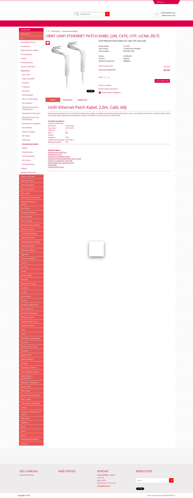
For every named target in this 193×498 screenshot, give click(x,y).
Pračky (23, 271)
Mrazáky (24, 279)
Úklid (23, 330)
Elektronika (25, 34)
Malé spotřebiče (27, 181)
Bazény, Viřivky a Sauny (30, 225)
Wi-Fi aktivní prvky (28, 156)
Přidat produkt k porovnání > (108, 89)
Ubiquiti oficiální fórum (56, 167)
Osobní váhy (26, 387)
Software (24, 168)
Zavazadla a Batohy (28, 367)
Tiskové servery (27, 152)
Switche (24, 148)
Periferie (24, 58)
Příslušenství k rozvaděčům (31, 124)
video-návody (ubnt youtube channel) (61, 163)
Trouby (24, 292)
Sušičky (24, 300)
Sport (23, 431)
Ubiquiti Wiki (52, 165)
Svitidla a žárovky (28, 246)
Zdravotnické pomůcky (30, 395)
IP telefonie (26, 87)
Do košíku (161, 81)
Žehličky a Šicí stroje (29, 346)
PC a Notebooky (26, 54)
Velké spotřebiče (27, 185)
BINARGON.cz (170, 495)
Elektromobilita (27, 359)
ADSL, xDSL (26, 75)
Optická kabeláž (27, 95)
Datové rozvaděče (28, 79)
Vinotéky (24, 288)
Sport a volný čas (27, 189)
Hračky (23, 407)
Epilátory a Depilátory (29, 382)
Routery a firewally (28, 132)
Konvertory (26, 91)
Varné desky (26, 296)
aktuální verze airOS (55, 154)
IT (21, 38)
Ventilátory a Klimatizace (31, 338)
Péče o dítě (25, 391)
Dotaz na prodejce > (105, 85)
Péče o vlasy (26, 399)
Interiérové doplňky (29, 233)
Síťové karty (26, 140)
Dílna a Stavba (26, 216)
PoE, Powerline (27, 103)
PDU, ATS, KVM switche (30, 99)
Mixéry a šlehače (27, 317)
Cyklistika (24, 351)
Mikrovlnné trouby (28, 284)
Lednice (24, 263)
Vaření (23, 334)
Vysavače (24, 342)
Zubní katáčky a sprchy (30, 372)
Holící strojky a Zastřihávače (27, 377)
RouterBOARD (27, 128)
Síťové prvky (25, 71)
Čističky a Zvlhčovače (29, 305)
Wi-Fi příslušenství (28, 164)
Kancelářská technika (28, 42)
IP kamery (25, 83)
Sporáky (24, 267)
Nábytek (24, 443)
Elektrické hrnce (27, 309)
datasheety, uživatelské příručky (59, 157)
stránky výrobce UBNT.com (57, 152)
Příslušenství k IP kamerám (31, 113)
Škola (23, 427)
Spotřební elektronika (28, 172)
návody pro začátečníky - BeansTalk (60, 161)
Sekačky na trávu (27, 229)
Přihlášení (160, 2)
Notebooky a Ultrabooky (30, 197)
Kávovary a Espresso (29, 313)
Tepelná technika (28, 237)
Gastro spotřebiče (28, 258)
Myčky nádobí (26, 275)
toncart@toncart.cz (103, 486)
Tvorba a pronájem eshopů (156, 495)
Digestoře (25, 254)
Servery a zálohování (28, 67)
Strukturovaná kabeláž (30, 144)
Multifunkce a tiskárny (30, 439)
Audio (23, 435)
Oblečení (24, 422)
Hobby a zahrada (28, 176)
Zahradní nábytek (28, 250)
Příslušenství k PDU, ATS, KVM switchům (30, 118)
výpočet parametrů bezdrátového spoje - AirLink (64, 159)
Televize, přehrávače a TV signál (31, 413)
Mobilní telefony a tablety (29, 50)
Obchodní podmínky (27, 475)
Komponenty (25, 46)
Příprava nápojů (27, 325)
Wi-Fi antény (26, 160)
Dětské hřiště (26, 355)
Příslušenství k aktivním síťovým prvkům (30, 108)
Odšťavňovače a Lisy (29, 321)
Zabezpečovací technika (30, 242)
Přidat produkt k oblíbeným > (112, 93)
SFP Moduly (26, 136)
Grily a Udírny (26, 221)
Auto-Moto (25, 208)
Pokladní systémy (27, 63)
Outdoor (24, 363)
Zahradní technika (28, 212)
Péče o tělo (25, 193)
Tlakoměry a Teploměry (30, 403)
